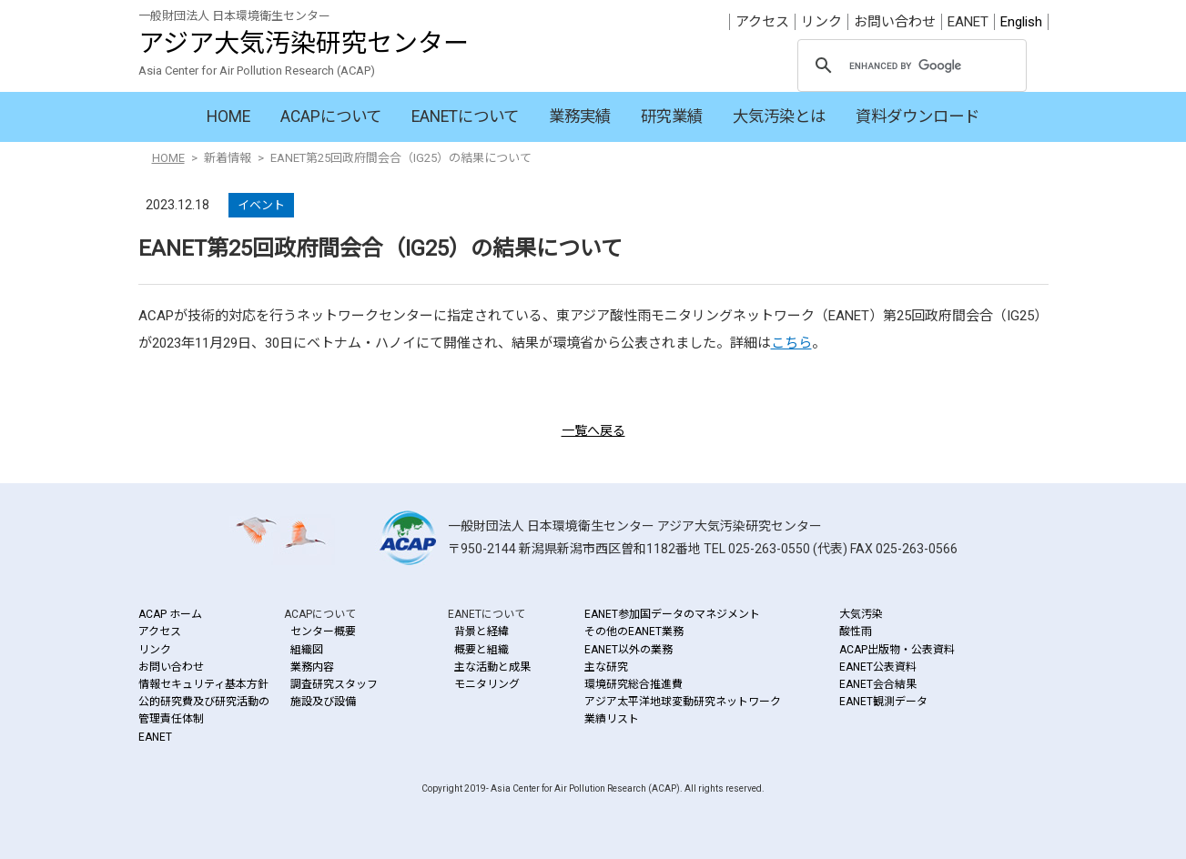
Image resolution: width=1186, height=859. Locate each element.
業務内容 (312, 667)
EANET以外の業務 (628, 649)
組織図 (306, 649)
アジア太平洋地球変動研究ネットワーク (682, 701)
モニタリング (487, 684)
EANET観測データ (883, 701)
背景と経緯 (481, 631)
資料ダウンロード (917, 116)
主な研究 (606, 667)
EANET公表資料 (878, 667)
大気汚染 (861, 614)
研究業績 (672, 116)
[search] (909, 66)
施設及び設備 (323, 701)
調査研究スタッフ (334, 684)
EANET (968, 22)
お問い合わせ (895, 22)
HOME (228, 116)
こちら (791, 343)
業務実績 (580, 116)
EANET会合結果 (878, 684)
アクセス (762, 22)
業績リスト (611, 718)
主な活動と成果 (492, 667)
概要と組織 (481, 649)
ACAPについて (330, 116)
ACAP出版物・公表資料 (897, 649)
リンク (821, 22)
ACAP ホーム (170, 614)
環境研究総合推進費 (633, 684)
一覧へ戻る (593, 430)
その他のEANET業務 (634, 631)
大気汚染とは (779, 116)
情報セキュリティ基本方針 (203, 684)
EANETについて (465, 116)
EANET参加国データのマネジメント (672, 614)
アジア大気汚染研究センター (303, 43)
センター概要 (323, 631)
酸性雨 (855, 631)
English (1021, 22)
